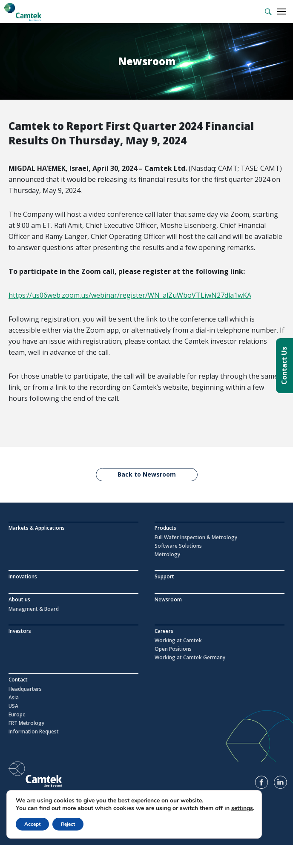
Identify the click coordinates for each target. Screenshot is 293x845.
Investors (20, 631)
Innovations (23, 576)
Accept (32, 824)
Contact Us (284, 366)
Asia (14, 697)
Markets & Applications (37, 528)
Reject (68, 824)
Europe (17, 714)
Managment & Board (34, 609)
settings (242, 808)
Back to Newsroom (147, 474)
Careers (164, 631)
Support (164, 576)
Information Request (34, 731)
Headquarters (25, 689)
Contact (18, 679)
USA (13, 706)
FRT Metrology (26, 723)
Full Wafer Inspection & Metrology (196, 537)
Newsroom (168, 599)
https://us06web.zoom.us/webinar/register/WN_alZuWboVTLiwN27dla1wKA (130, 295)
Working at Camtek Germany (190, 657)
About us (19, 599)
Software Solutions (178, 546)
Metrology (167, 554)
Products (165, 528)
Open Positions (173, 649)
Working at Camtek (178, 640)
